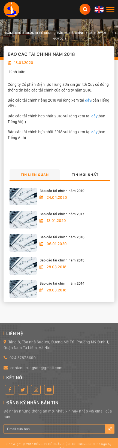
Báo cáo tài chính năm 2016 (62, 237)
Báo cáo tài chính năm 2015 (62, 260)
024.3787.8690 (23, 363)
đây (88, 100)
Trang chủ (13, 33)
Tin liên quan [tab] (35, 174)
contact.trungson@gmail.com (36, 373)
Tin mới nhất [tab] (85, 174)
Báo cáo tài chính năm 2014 (62, 283)
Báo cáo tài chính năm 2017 (62, 214)
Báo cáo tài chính (70, 33)
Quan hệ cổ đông (39, 33)
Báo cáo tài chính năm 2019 (62, 191)
